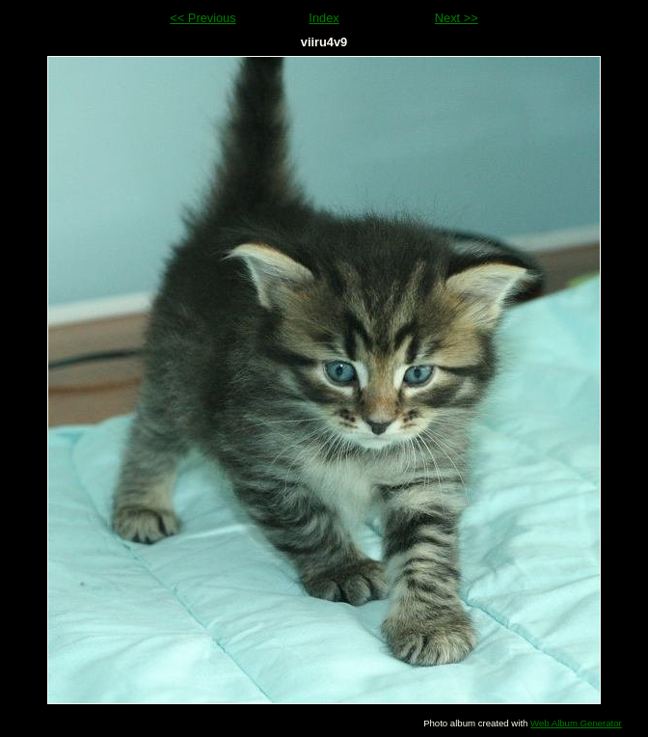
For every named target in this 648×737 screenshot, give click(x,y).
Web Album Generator (576, 723)
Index (323, 18)
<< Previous (202, 18)
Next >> (456, 18)
